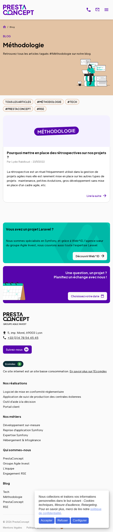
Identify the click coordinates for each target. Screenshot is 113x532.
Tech (73, 101)
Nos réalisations (15, 383)
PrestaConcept (19, 9)
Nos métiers (12, 417)
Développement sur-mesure (21, 425)
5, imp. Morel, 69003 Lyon (24, 333)
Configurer (80, 520)
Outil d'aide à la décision (19, 401)
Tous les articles (18, 101)
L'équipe (8, 468)
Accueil (4, 26)
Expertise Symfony (15, 435)
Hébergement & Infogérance (22, 440)
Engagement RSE (14, 473)
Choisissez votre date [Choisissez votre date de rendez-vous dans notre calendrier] (85, 296)
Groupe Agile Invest (16, 463)
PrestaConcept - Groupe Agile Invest (17, 318)
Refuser (63, 520)
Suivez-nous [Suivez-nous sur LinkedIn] (14, 349)
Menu (106, 10)
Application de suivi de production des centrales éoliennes (42, 396)
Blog (6, 483)
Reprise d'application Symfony (23, 430)
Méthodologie (50, 101)
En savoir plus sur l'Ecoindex (88, 371)
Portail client (11, 407)
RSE (41, 109)
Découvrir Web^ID (87, 256)
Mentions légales (12, 527)
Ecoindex (13, 364)
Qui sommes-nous (17, 450)
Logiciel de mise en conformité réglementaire (33, 391)
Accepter (47, 520)
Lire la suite (94, 195)
